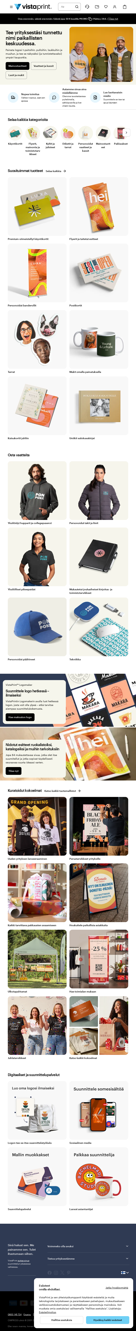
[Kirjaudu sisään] (115, 6)
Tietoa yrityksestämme (88, 1258)
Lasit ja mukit (16, 75)
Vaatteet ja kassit (44, 65)
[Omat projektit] (97, 6)
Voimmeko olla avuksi (88, 1246)
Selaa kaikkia (56, 171)
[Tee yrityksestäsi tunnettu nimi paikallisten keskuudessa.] (101, 54)
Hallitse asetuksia (61, 1319)
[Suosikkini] (106, 6)
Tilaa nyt (113, 18)
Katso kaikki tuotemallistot (62, 791)
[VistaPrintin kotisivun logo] (33, 7)
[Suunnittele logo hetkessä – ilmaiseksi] (68, 700)
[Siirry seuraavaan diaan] (126, 132)
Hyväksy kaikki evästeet (108, 1319)
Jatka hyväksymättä (117, 1287)
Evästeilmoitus (47, 1312)
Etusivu (27, 1314)
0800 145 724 (14, 1314)
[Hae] (77, 7)
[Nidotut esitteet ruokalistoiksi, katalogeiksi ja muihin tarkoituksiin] (68, 753)
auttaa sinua (23, 1260)
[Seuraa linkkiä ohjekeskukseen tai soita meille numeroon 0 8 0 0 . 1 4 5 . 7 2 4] (87, 6)
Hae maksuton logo (20, 717)
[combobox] (67, 6)
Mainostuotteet (17, 65)
